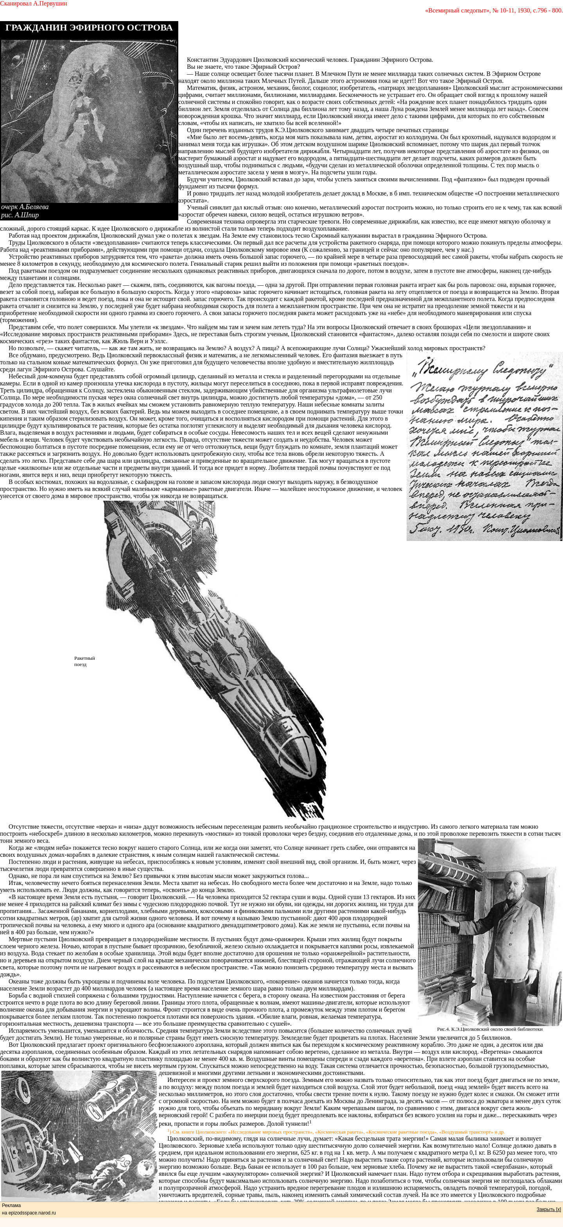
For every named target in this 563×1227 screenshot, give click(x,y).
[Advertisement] (370, 38)
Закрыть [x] (549, 1209)
